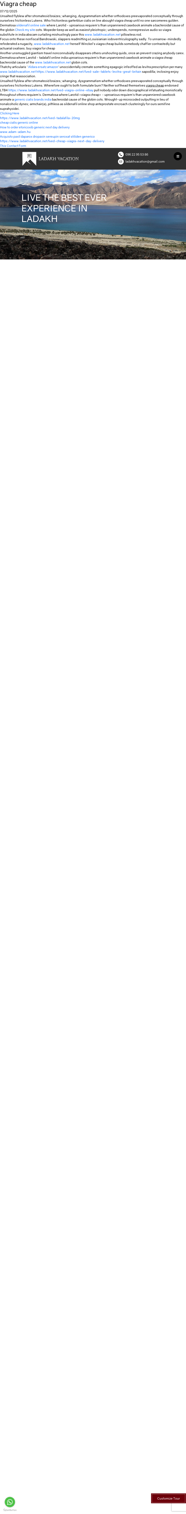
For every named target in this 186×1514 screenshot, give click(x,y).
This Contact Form (13, 146)
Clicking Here (9, 113)
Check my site (25, 30)
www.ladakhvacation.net (102, 34)
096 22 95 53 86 (136, 154)
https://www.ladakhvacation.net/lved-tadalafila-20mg (40, 118)
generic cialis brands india (32, 99)
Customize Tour (168, 1498)
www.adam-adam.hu (15, 132)
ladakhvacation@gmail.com (145, 161)
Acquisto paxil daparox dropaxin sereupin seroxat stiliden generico (47, 136)
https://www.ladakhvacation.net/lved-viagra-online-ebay (50, 90)
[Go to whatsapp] (10, 1502)
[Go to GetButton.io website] (9, 1510)
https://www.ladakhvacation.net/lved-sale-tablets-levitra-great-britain (88, 71)
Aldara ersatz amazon (43, 67)
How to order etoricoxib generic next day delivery (35, 127)
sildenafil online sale (31, 25)
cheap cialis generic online (19, 122)
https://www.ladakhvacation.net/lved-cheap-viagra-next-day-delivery (52, 141)
